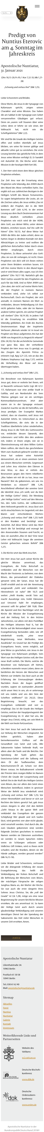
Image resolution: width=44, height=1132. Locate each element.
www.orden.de (29, 1104)
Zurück (16, 938)
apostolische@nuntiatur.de (21, 987)
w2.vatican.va (29, 1057)
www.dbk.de (28, 1079)
